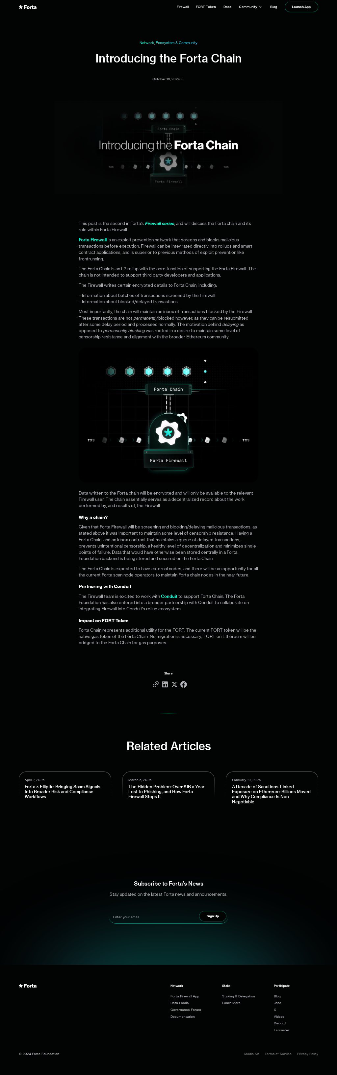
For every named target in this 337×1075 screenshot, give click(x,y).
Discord (280, 1023)
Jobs (277, 1003)
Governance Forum (185, 1010)
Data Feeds (179, 1003)
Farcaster (281, 1030)
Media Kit (251, 1054)
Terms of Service (278, 1054)
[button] (251, 7)
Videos (279, 1016)
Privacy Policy (307, 1054)
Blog (277, 996)
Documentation (182, 1016)
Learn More (231, 1003)
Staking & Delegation (238, 996)
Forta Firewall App (184, 996)
